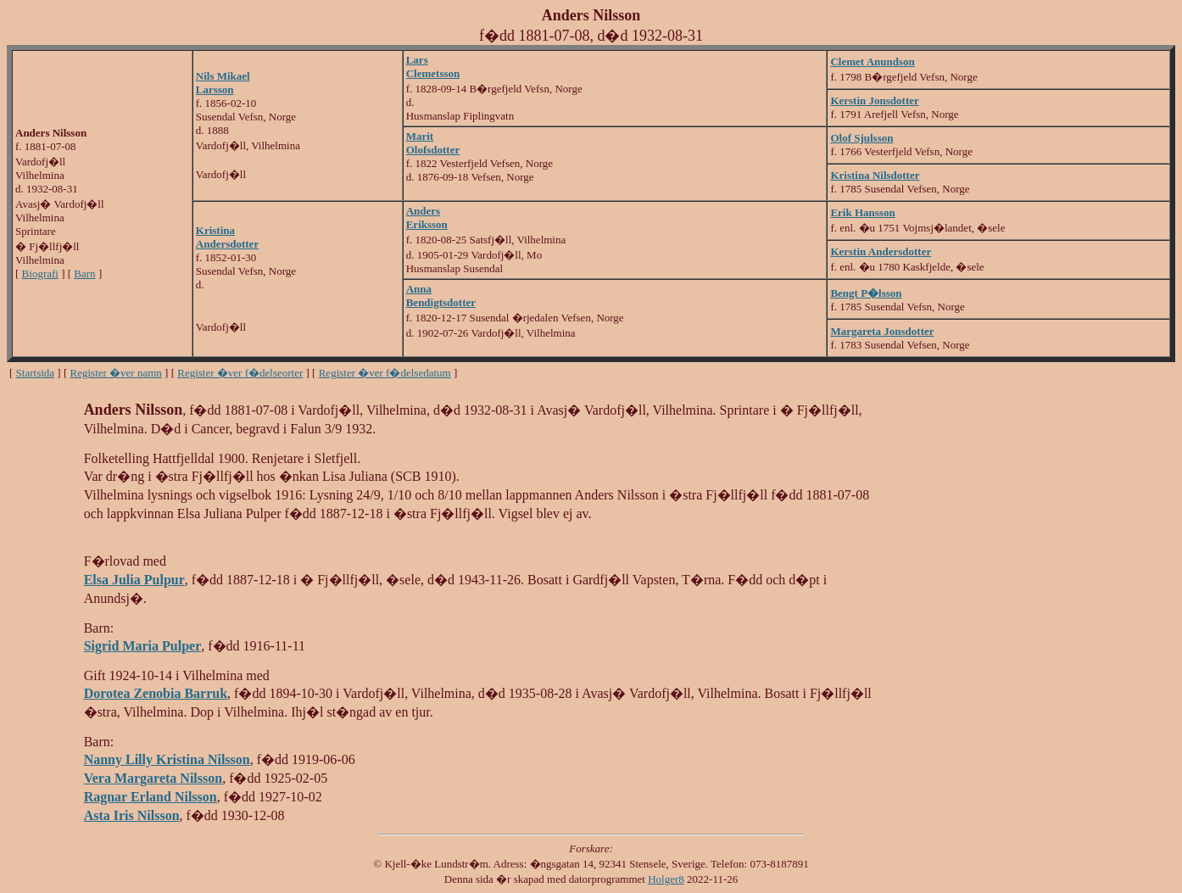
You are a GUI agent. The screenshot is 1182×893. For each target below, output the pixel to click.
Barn (84, 273)
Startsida (35, 372)
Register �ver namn (116, 372)
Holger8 (666, 879)
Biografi (40, 273)
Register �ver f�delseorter (240, 372)
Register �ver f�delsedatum (385, 372)
